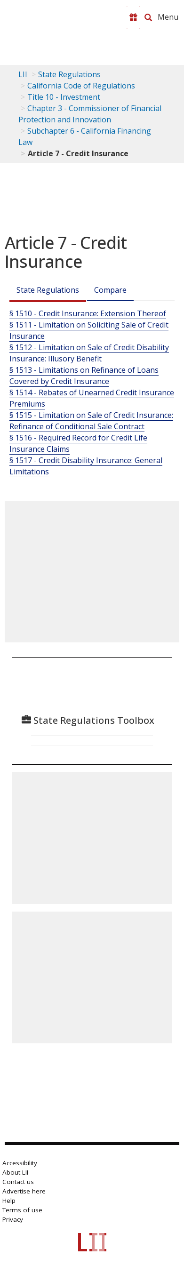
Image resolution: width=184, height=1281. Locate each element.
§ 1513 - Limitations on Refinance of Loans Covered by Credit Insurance (84, 375)
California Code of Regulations (81, 85)
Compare (110, 290)
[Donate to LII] (133, 17)
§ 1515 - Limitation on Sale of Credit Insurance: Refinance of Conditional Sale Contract (91, 421)
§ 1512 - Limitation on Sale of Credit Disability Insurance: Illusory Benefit (89, 353)
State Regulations (69, 74)
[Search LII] (148, 17)
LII (22, 74)
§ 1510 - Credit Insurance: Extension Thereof (87, 313)
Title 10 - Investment (63, 97)
